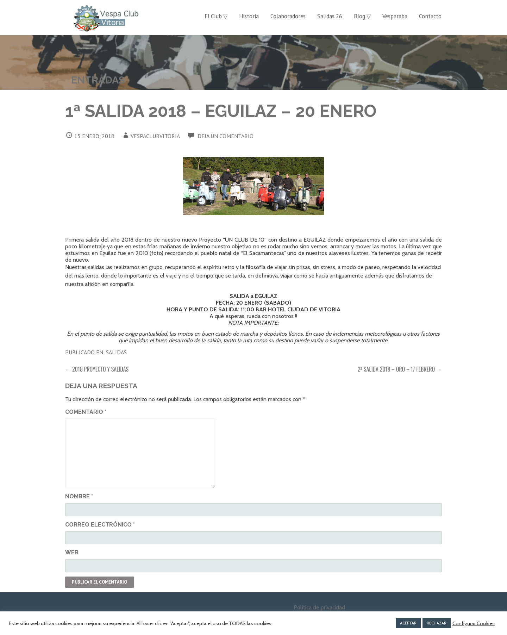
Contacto (430, 16)
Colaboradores (288, 16)
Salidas (116, 352)
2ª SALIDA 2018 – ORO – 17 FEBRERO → (400, 369)
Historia (249, 16)
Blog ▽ (362, 16)
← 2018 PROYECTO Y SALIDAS (97, 369)
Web (72, 552)
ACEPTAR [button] (408, 623)
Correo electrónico (100, 524)
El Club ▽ (216, 16)
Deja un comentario (226, 135)
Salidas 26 (329, 16)
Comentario (85, 412)
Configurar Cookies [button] (473, 623)
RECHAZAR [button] (436, 623)
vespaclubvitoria (155, 135)
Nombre (79, 496)
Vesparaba (394, 16)
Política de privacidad (319, 607)
